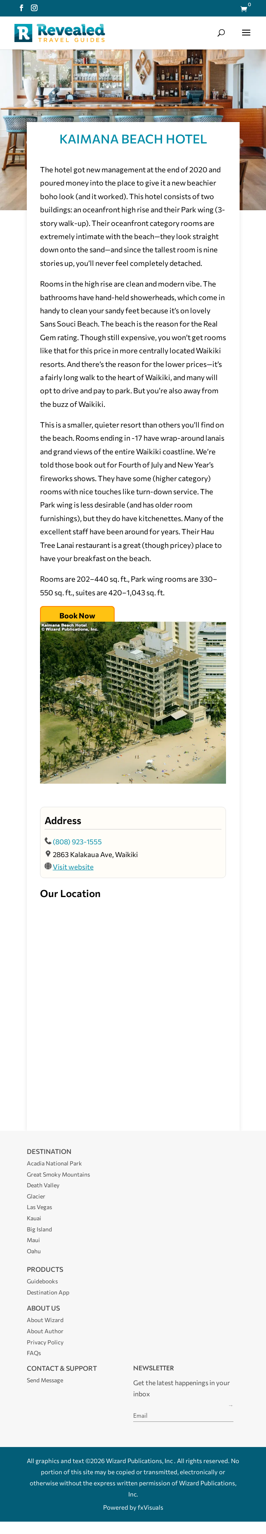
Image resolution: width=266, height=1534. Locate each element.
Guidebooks (42, 1281)
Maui (33, 1239)
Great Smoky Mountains (58, 1174)
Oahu (34, 1250)
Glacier (36, 1196)
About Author (45, 1330)
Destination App (48, 1292)
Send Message (45, 1380)
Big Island (39, 1229)
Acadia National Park (54, 1163)
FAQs (34, 1352)
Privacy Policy (45, 1342)
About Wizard (45, 1319)
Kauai (34, 1218)
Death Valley (43, 1185)
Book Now (77, 615)
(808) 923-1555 (77, 841)
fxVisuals (150, 1507)
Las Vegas (39, 1206)
